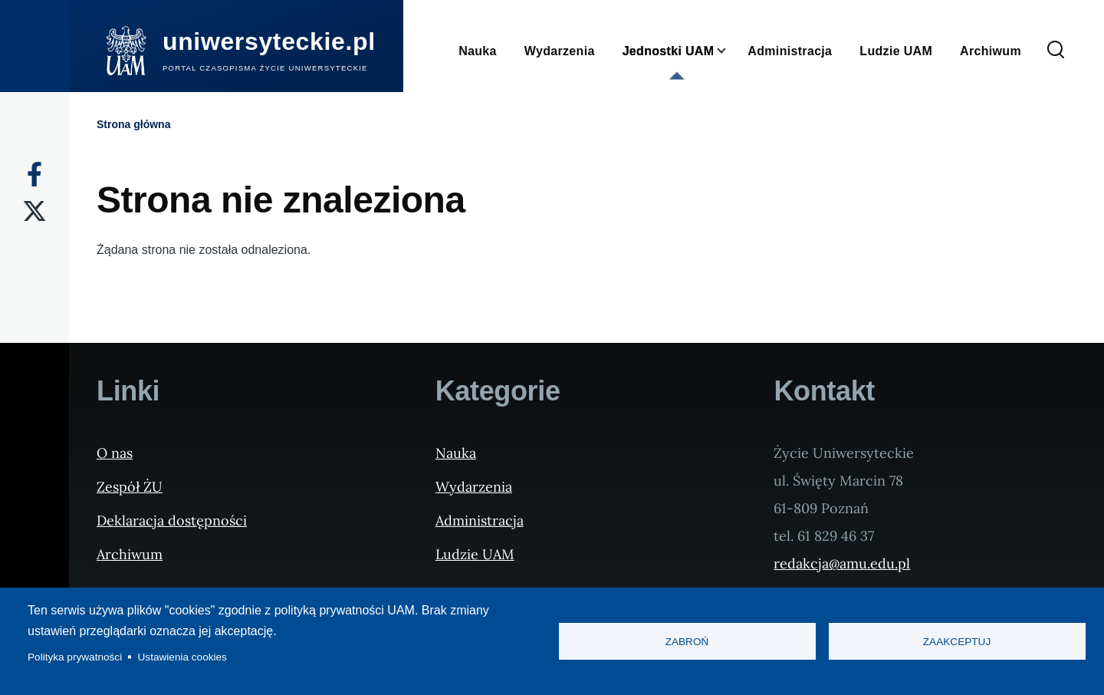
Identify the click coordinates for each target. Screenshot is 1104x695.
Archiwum (130, 554)
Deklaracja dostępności (172, 520)
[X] (34, 211)
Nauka (455, 453)
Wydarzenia (473, 487)
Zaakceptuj (957, 641)
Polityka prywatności (75, 657)
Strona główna (133, 124)
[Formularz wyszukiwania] (1055, 50)
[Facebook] (34, 174)
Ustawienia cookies (182, 657)
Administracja (479, 520)
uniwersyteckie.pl (269, 41)
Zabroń (687, 641)
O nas (115, 453)
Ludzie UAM (474, 554)
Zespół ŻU (130, 487)
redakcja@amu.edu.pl (842, 563)
